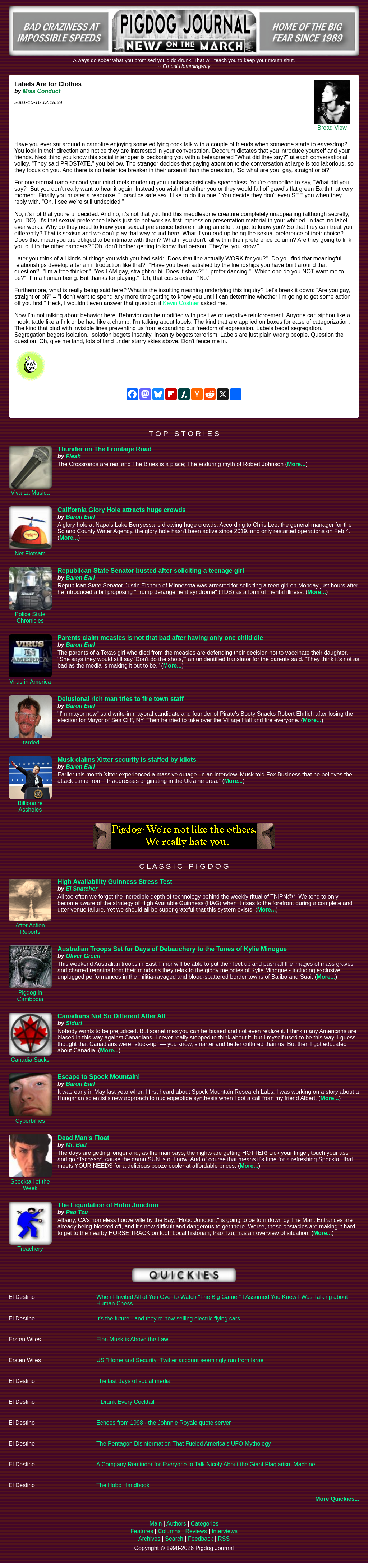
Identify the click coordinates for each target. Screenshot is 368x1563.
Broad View (332, 128)
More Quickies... (337, 1499)
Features (141, 1531)
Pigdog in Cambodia (30, 996)
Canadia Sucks (30, 1060)
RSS (224, 1539)
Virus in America (30, 682)
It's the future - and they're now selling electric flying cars (168, 1318)
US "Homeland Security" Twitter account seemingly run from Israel (180, 1360)
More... (296, 464)
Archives (149, 1539)
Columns (169, 1531)
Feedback (200, 1539)
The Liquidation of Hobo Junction (108, 1205)
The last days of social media (133, 1381)
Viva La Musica (30, 493)
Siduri (74, 1023)
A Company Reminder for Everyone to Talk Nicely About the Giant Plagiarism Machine (205, 1464)
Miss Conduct (41, 91)
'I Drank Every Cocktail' (125, 1402)
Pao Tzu (77, 1212)
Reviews (196, 1531)
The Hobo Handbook (123, 1485)
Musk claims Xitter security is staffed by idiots (127, 759)
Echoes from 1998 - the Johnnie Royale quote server (163, 1423)
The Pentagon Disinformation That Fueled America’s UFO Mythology (183, 1443)
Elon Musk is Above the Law (132, 1339)
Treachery (30, 1249)
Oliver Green (83, 956)
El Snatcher (81, 889)
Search (174, 1539)
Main (156, 1524)
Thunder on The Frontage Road (105, 449)
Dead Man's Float (83, 1138)
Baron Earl (80, 517)
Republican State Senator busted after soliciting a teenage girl (151, 570)
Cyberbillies (30, 1121)
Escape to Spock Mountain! (99, 1076)
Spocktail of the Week (30, 1185)
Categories (204, 1524)
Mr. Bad (76, 1145)
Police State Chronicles (30, 617)
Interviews (225, 1531)
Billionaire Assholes (30, 806)
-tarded (30, 742)
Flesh (73, 456)
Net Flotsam (30, 553)
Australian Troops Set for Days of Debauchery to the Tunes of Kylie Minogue (172, 949)
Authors (176, 1524)
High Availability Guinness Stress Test (115, 881)
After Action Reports (30, 928)
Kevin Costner (181, 303)
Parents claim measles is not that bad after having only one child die (160, 637)
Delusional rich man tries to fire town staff (121, 698)
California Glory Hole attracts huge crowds (122, 509)
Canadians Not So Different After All (111, 1016)
